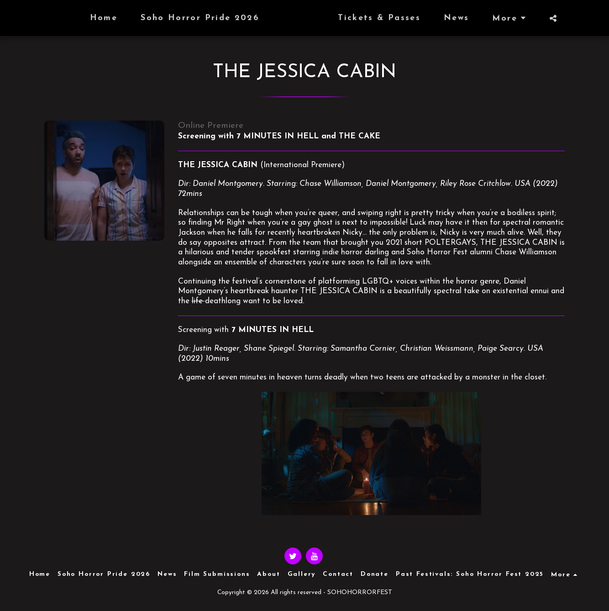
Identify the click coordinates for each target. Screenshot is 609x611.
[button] (570, 18)
